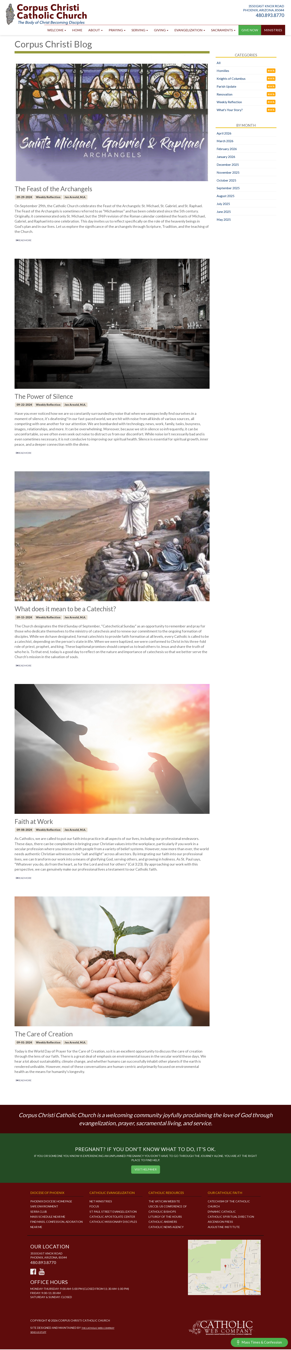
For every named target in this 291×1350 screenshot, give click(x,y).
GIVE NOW (249, 30)
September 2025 (228, 188)
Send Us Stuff (38, 1332)
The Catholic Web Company (98, 1328)
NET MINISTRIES (101, 1201)
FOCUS (94, 1207)
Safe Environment (44, 1207)
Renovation (224, 95)
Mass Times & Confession (259, 1342)
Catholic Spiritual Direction (231, 1217)
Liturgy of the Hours (165, 1217)
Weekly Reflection (229, 102)
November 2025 (228, 173)
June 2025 (224, 212)
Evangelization (189, 30)
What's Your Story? (230, 110)
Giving (161, 30)
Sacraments (223, 30)
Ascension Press (220, 1222)
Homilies (223, 71)
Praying (117, 30)
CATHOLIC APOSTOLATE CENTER (113, 1217)
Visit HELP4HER (145, 1169)
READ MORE (24, 240)
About (95, 30)
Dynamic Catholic (222, 1212)
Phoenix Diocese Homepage (51, 1201)
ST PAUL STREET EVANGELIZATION (114, 1212)
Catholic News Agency (166, 1227)
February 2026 (227, 149)
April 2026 (224, 134)
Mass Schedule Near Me (48, 1217)
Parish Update (226, 87)
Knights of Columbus (231, 79)
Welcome (56, 30)
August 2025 (225, 196)
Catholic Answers (163, 1222)
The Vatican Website (165, 1201)
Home (77, 30)
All (218, 63)
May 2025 (224, 220)
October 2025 (227, 181)
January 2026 (226, 157)
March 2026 (225, 141)
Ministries (273, 30)
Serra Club (38, 1212)
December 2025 (228, 165)
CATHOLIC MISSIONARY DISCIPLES (113, 1222)
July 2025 (223, 204)
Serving (140, 30)
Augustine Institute (224, 1227)
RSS (271, 71)
